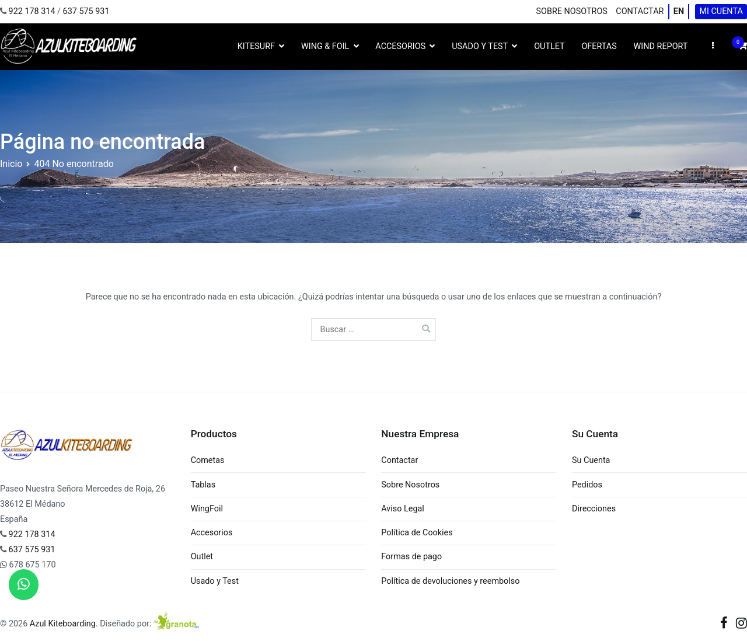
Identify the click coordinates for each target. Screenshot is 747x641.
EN (678, 11)
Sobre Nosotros (572, 11)
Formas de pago (411, 557)
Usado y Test (480, 46)
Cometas (208, 460)
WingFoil (207, 509)
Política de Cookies (416, 533)
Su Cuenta (591, 460)
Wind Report (661, 46)
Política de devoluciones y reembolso (450, 581)
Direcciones (594, 509)
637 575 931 (86, 11)
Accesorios (400, 46)
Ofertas (598, 46)
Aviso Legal (402, 509)
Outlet (549, 46)
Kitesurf (256, 46)
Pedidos (587, 485)
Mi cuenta (720, 11)
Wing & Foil (325, 46)
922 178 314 (32, 11)
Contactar (640, 11)
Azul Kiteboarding (63, 624)
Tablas (203, 485)
